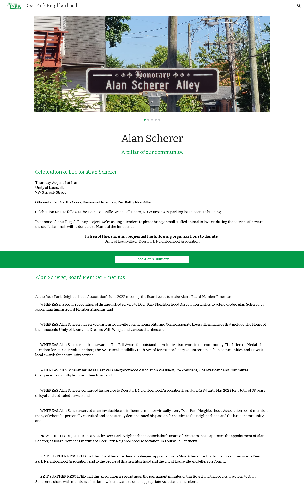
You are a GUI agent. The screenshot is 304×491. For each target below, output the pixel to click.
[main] (152, 144)
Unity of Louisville (119, 241)
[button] (299, 6)
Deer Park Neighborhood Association (169, 241)
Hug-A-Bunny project (82, 222)
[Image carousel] (152, 68)
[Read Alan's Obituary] (152, 259)
